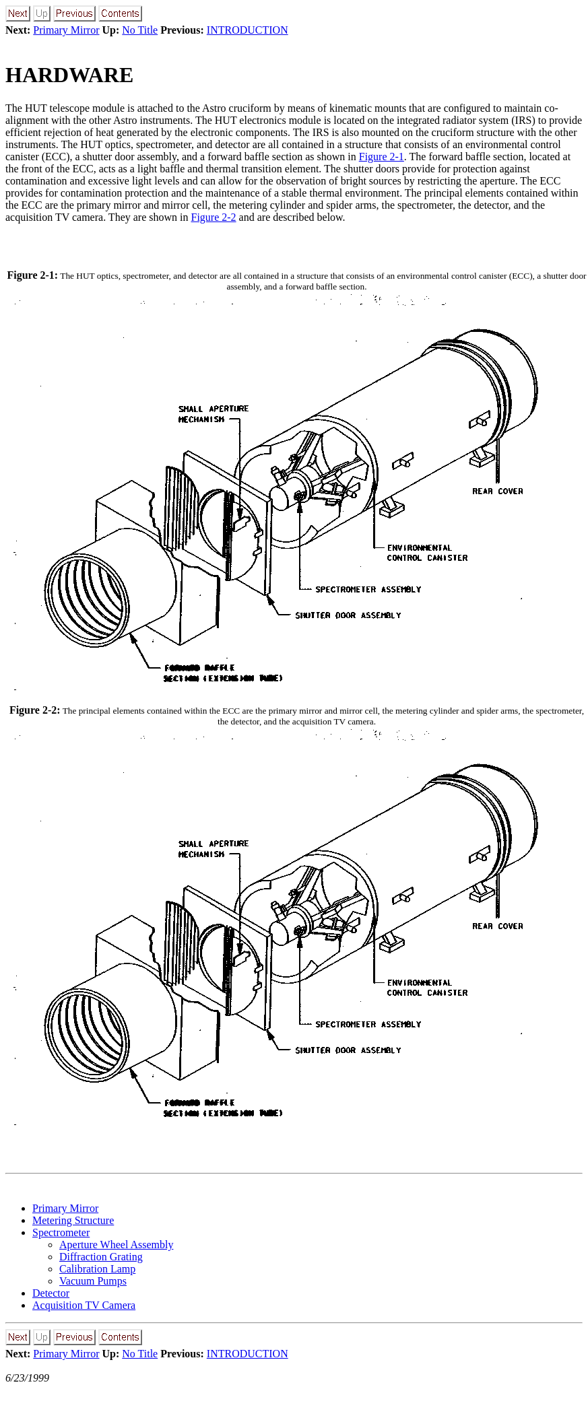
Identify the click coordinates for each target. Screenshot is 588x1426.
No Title (140, 30)
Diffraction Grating (101, 1256)
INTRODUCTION (247, 30)
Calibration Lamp (97, 1269)
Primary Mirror (66, 30)
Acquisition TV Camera (83, 1305)
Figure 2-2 (213, 217)
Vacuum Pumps (93, 1281)
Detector (50, 1293)
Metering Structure (73, 1220)
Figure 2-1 (381, 156)
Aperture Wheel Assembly (116, 1244)
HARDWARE (69, 75)
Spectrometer (61, 1232)
